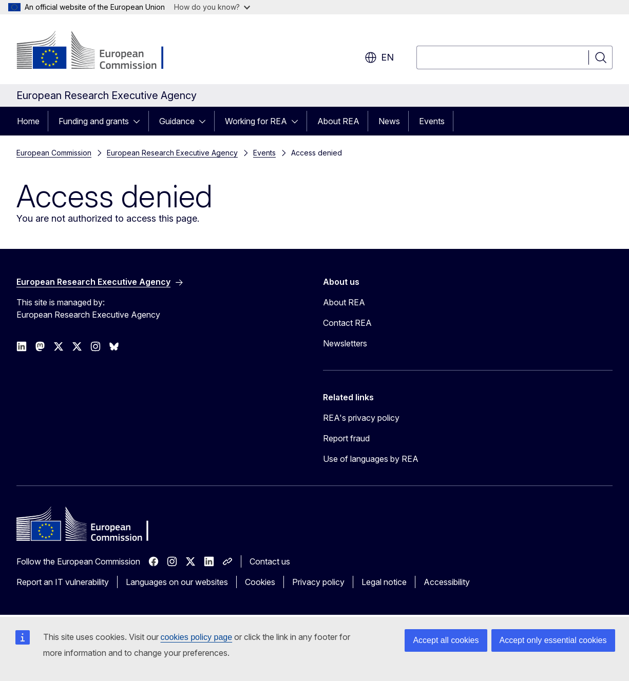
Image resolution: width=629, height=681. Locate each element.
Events (432, 121)
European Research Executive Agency (172, 152)
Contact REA (347, 323)
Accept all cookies (446, 640)
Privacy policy (318, 582)
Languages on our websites (177, 582)
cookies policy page (197, 637)
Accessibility (447, 582)
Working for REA (256, 121)
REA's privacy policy (361, 418)
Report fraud (346, 438)
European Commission (53, 152)
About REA (338, 121)
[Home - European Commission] (99, 51)
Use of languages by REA (370, 459)
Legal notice (384, 582)
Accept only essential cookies (553, 640)
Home (28, 121)
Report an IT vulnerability (62, 582)
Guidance (177, 121)
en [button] (379, 57)
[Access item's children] (139, 121)
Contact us (270, 561)
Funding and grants (94, 121)
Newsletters (345, 343)
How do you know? (212, 7)
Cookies (260, 582)
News (389, 121)
